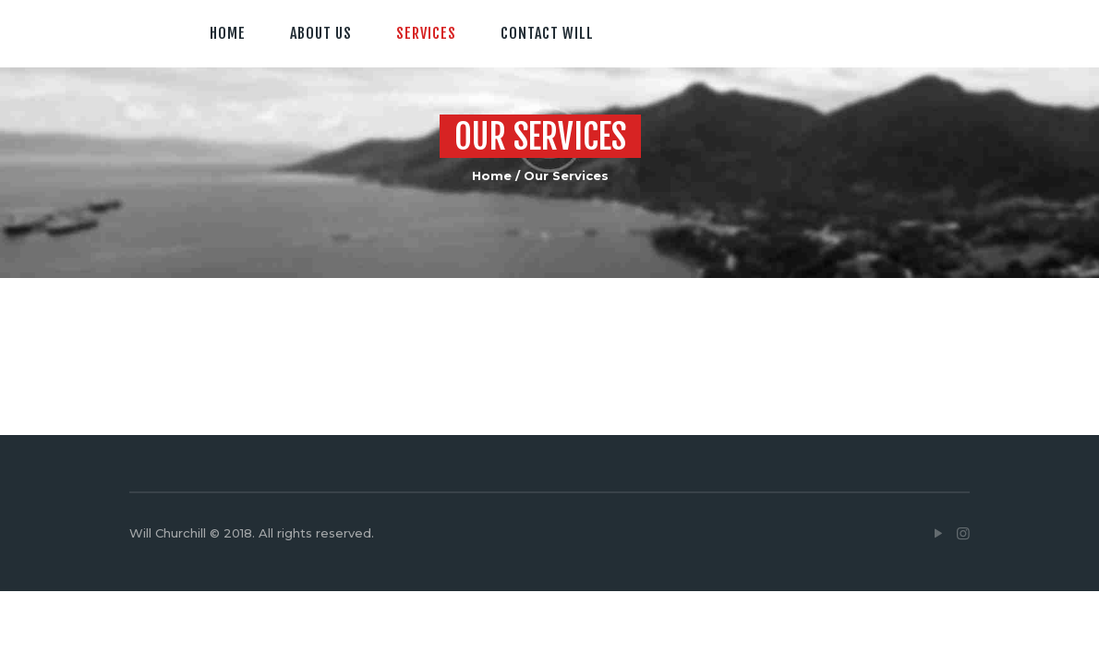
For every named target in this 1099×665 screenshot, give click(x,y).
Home (492, 175)
